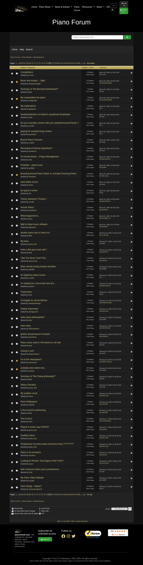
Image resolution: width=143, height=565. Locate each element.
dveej (31, 185)
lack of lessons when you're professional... (40, 469)
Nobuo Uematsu (28, 385)
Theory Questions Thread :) (34, 199)
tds (30, 193)
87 (74, 63)
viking (103, 142)
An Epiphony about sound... (34, 275)
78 (53, 63)
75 (44, 63)
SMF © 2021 (70, 521)
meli (30, 295)
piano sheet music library (58, 561)
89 (79, 63)
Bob (30, 92)
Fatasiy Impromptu (29, 308)
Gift (108, 7)
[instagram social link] (69, 537)
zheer (103, 243)
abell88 (31, 269)
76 (47, 63)
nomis (103, 387)
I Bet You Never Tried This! (33, 258)
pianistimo (32, 134)
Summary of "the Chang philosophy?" (38, 376)
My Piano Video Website (32, 477)
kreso (103, 150)
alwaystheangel (35, 84)
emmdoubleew (106, 421)
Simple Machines (82, 521)
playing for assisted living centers (36, 131)
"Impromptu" (26, 292)
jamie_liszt (33, 244)
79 (55, 63)
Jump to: (108, 509)
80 (57, 63)
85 (70, 63)
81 (60, 63)
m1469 (31, 126)
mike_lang (104, 176)
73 (39, 63)
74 (42, 63)
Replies (85, 67)
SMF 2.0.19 (61, 521)
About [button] (100, 7)
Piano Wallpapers (29, 401)
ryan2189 (104, 404)
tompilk (103, 167)
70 (32, 63)
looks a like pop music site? (33, 249)
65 (20, 63)
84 (67, 63)
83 (65, 63)
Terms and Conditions (102, 561)
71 (35, 63)
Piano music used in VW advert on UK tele (41, 342)
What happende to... (30, 216)
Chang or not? (27, 351)
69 (30, 63)
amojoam (32, 177)
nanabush (32, 151)
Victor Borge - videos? (31, 486)
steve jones (33, 261)
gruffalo (32, 168)
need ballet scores (29, 182)
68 (27, 63)
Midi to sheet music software (34, 224)
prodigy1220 (33, 312)
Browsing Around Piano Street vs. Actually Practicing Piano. (49, 173)
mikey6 (31, 371)
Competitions (27, 72)
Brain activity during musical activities (38, 266)
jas (102, 294)
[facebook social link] (64, 537)
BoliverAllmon (106, 159)
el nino (31, 75)
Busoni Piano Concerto (31, 140)
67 (25, 63)
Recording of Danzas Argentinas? (36, 148)
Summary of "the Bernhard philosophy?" (39, 89)
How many (26, 325)
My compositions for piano (33, 97)
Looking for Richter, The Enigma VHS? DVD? (42, 461)
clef (102, 91)
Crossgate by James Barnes (34, 300)
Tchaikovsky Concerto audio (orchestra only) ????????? (47, 444)
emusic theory (27, 207)
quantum (104, 260)
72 (37, 63)
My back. (25, 241)
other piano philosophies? (33, 317)
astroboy (32, 455)
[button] (15, 49)
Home (34, 7)
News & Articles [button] (62, 7)
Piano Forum (77, 9)
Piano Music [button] (45, 7)
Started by (31, 67)
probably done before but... (33, 368)
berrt (30, 219)
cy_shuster (105, 235)
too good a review (29, 190)
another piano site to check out (35, 232)
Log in (124, 4)
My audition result (29, 393)
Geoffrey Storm (28, 435)
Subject (23, 67)
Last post (103, 67)
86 (72, 63)
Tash (30, 117)
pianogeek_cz (106, 218)
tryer (30, 346)
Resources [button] (87, 7)
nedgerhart (33, 101)
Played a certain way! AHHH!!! (35, 427)
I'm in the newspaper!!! (31, 359)
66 (22, 63)
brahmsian (104, 311)
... (18, 63)
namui (103, 353)
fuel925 (31, 405)
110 (84, 63)
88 (77, 63)
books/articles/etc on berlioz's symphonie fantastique (45, 114)
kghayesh (32, 109)
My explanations (28, 106)
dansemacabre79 (35, 489)
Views (91, 67)
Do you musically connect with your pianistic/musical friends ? (50, 123)
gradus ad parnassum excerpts (35, 334)
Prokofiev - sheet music (32, 165)
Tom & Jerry (26, 418)
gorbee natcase (106, 362)
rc (102, 108)
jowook (31, 286)
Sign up (123, 11)
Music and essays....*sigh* (33, 80)
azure (31, 464)
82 (62, 63)
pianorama (33, 362)
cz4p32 (31, 143)
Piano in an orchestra (31, 452)
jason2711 (104, 252)
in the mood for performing (33, 410)
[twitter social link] (74, 537)
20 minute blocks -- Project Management (40, 156)
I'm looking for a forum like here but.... (38, 283)
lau (102, 488)
